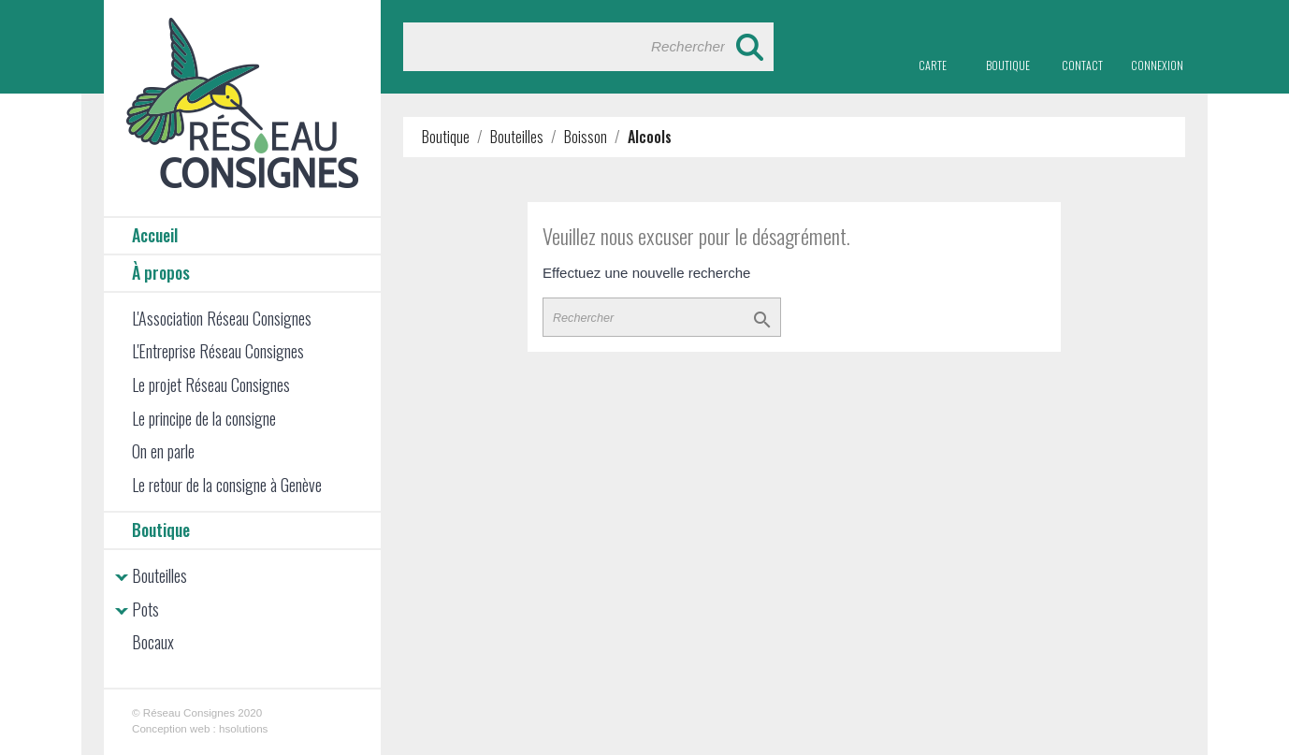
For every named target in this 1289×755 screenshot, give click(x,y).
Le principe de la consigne (204, 418)
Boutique (161, 529)
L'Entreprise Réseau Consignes (218, 351)
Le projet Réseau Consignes (211, 384)
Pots (145, 609)
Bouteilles (159, 575)
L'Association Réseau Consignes (221, 318)
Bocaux (153, 642)
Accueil (155, 235)
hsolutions (243, 728)
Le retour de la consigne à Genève (227, 484)
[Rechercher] (588, 46)
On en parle (163, 451)
